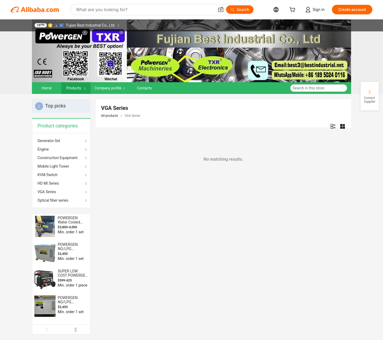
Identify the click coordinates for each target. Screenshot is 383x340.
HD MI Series (48, 183)
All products (109, 116)
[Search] (239, 9)
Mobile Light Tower (53, 166)
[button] (221, 9)
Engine (43, 149)
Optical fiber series (53, 200)
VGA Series (47, 192)
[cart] (293, 10)
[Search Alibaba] (144, 10)
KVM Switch (47, 175)
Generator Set (49, 141)
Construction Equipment (57, 158)
